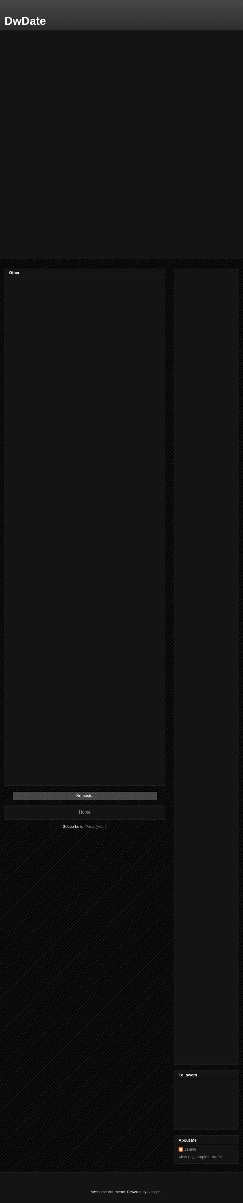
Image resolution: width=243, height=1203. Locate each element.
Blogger (153, 1192)
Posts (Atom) (96, 826)
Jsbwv (190, 1149)
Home (85, 812)
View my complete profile (200, 1157)
